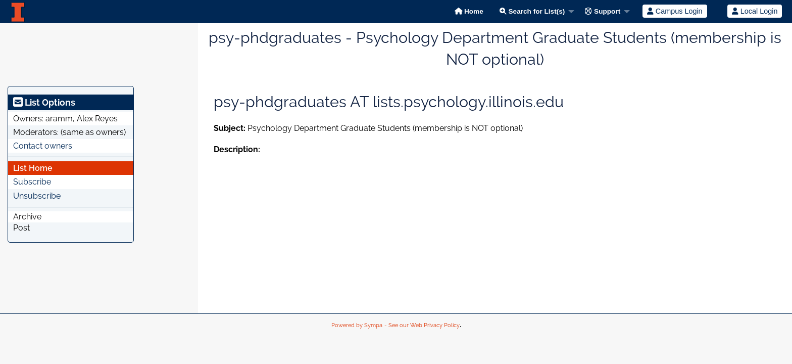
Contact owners (42, 146)
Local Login (755, 11)
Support (602, 11)
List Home (33, 168)
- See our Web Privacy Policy (422, 325)
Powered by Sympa (356, 325)
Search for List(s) (532, 11)
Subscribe (32, 182)
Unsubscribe (37, 196)
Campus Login (675, 11)
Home (469, 11)
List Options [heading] (44, 102)
